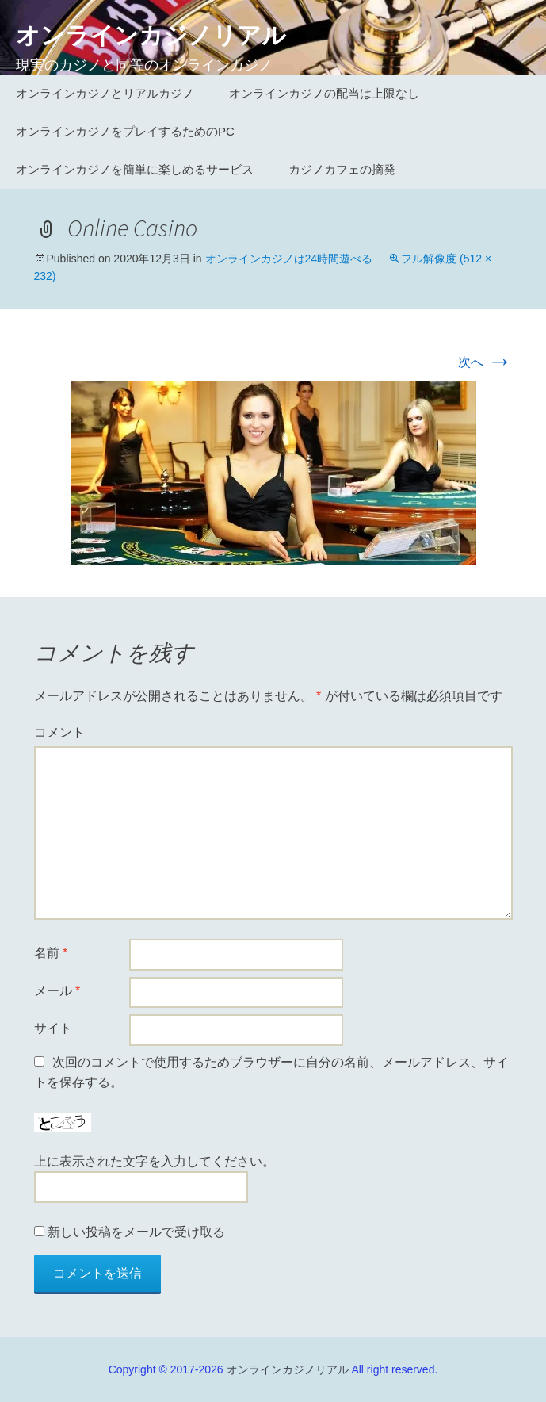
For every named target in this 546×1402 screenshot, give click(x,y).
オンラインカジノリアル (288, 1369)
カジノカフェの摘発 (341, 169)
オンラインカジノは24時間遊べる (289, 258)
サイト (53, 1028)
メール (57, 991)
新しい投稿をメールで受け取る (136, 1232)
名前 (51, 953)
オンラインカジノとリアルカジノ (105, 93)
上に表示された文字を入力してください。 (154, 1161)
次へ (485, 362)
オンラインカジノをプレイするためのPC (125, 131)
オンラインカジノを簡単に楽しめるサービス (135, 169)
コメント (59, 732)
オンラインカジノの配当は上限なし (324, 93)
